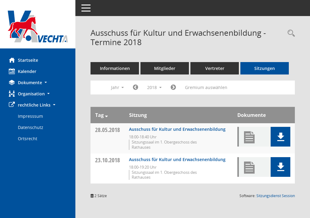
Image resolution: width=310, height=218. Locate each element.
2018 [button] (154, 87)
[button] (38, 82)
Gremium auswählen (206, 87)
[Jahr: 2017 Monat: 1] (136, 87)
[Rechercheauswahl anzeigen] (290, 33)
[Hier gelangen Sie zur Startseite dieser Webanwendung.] (38, 26)
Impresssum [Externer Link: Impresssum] (30, 116)
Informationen (115, 68)
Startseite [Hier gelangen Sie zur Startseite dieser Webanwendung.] (23, 60)
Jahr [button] (117, 87)
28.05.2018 (107, 130)
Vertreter (215, 68)
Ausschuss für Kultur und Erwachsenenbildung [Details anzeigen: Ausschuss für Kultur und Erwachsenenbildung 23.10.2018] (177, 159)
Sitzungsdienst (275, 195)
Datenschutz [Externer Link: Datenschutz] (31, 127)
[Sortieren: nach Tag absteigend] (106, 115)
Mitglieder (165, 68)
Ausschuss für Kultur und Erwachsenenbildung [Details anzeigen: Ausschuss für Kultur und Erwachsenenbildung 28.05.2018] (177, 129)
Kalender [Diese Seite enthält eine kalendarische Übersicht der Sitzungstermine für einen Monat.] (23, 71)
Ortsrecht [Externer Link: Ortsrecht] (28, 138)
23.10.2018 (107, 160)
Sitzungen (265, 68)
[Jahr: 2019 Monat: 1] (174, 87)
